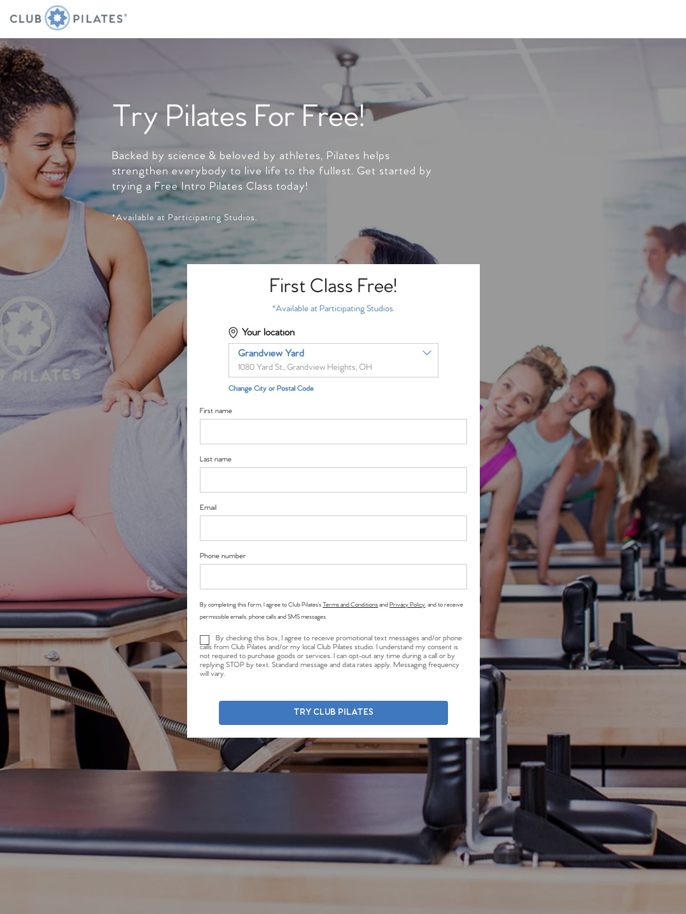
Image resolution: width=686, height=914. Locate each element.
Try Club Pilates (333, 712)
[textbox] (333, 360)
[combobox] (333, 360)
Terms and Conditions (350, 604)
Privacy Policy (407, 604)
